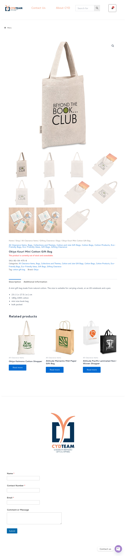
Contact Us (38, 8)
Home (11, 240)
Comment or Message (18, 510)
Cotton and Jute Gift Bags (69, 245)
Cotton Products (102, 245)
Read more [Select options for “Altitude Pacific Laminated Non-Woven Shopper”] (92, 369)
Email (10, 498)
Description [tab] (15, 281)
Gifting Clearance (47, 240)
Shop (18, 240)
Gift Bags (45, 246)
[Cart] (112, 8)
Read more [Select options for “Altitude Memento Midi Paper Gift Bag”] (55, 369)
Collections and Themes (44, 245)
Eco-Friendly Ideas (31, 246)
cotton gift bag (19, 269)
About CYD (63, 8)
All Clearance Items (30, 240)
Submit (12, 531)
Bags (58, 240)
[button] (112, 45)
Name (10, 473)
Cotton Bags (87, 245)
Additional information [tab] (35, 281)
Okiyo (36, 269)
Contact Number (16, 485)
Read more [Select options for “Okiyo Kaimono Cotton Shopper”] (18, 367)
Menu (8, 28)
